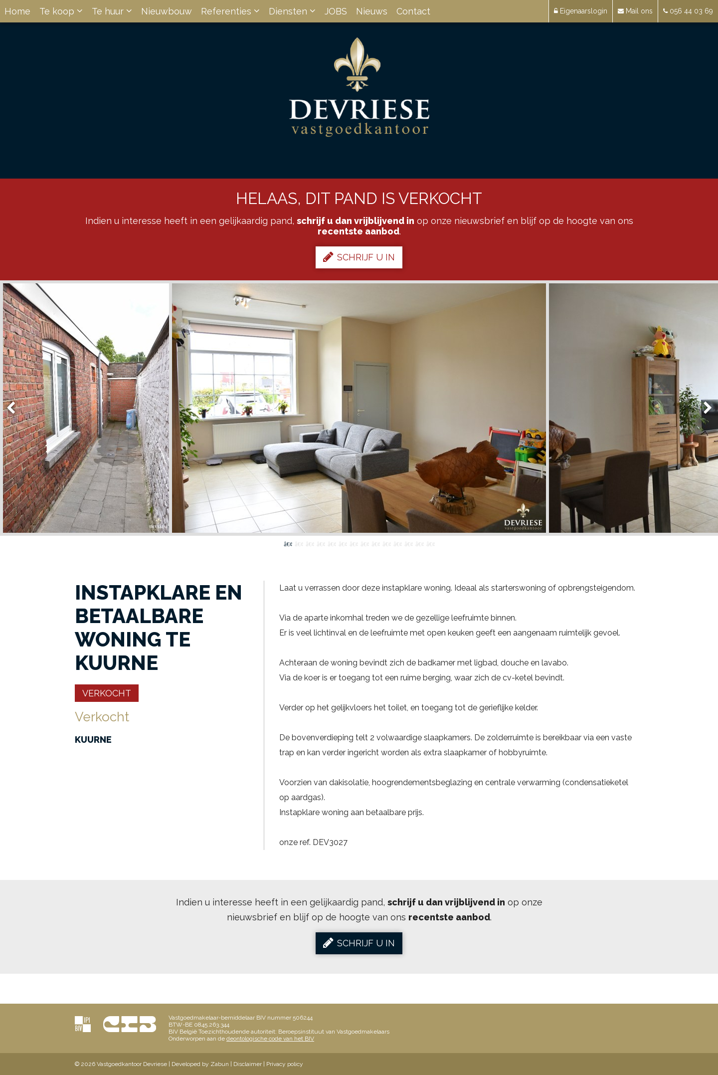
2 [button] (298, 543)
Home (17, 11)
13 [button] (419, 543)
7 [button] (353, 543)
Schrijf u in (359, 257)
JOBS (336, 11)
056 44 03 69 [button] (688, 11)
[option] (359, 408)
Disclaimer (247, 1064)
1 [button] (287, 543)
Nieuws (371, 11)
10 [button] (386, 543)
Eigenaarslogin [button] (580, 11)
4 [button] (320, 543)
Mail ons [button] (635, 11)
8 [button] (364, 543)
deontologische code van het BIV (270, 1038)
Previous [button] (15, 408)
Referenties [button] (230, 11)
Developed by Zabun (200, 1064)
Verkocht (106, 693)
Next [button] (703, 408)
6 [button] (342, 543)
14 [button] (430, 543)
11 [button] (397, 543)
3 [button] (309, 543)
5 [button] (331, 543)
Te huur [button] (112, 11)
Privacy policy (284, 1064)
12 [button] (408, 543)
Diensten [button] (292, 11)
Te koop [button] (61, 11)
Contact (413, 11)
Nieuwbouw (166, 11)
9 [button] (375, 543)
